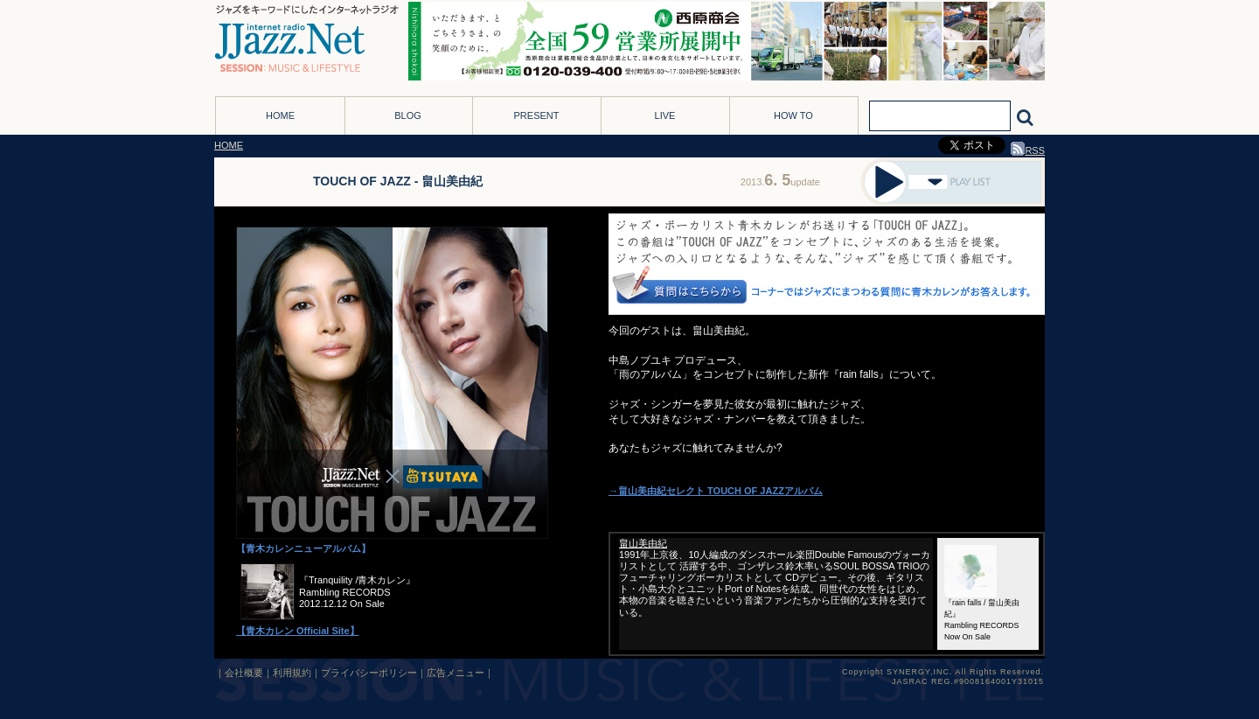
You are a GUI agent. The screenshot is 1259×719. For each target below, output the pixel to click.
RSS (1028, 150)
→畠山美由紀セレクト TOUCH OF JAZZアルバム (716, 490)
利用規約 (292, 672)
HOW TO (793, 115)
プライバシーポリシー (369, 672)
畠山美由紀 (643, 543)
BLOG (407, 115)
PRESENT (537, 115)
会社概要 (244, 672)
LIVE (665, 115)
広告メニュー (455, 672)
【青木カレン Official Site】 (297, 630)
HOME (280, 115)
